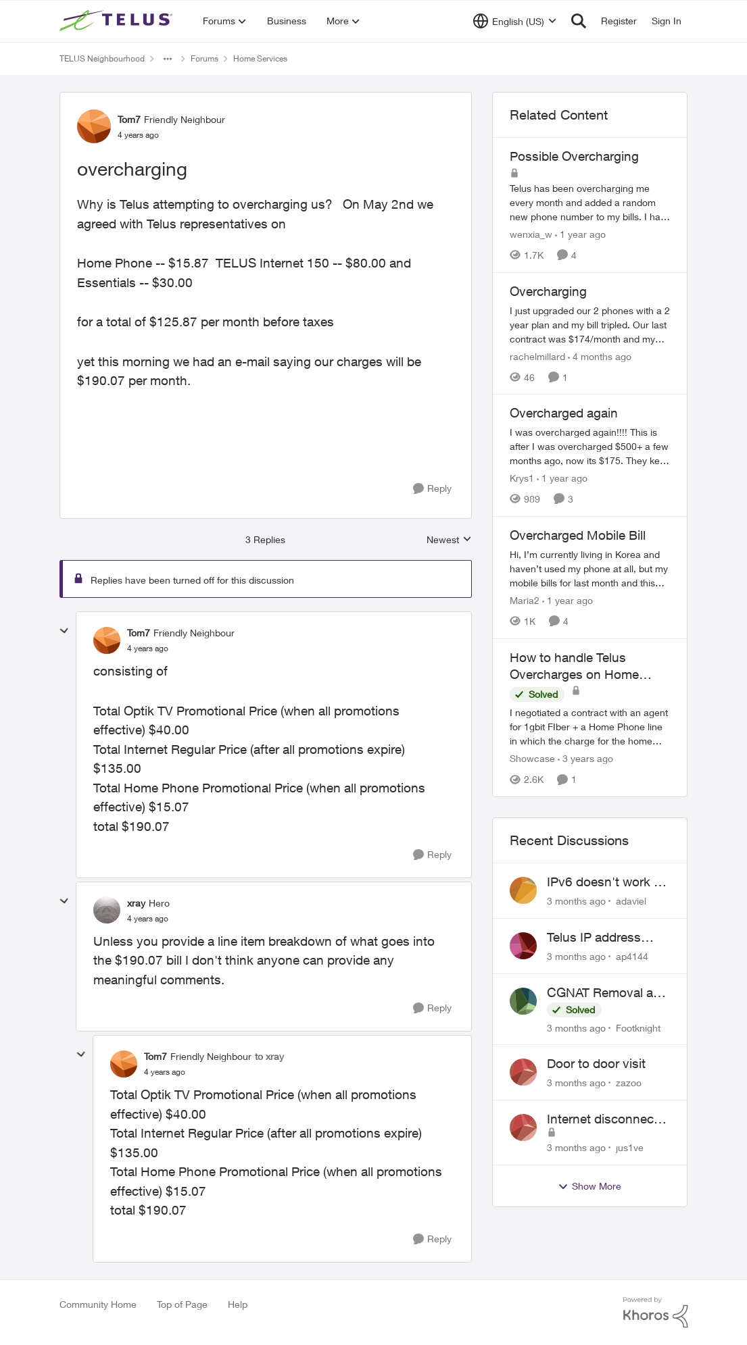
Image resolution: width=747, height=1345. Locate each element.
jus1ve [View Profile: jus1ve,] (630, 1147)
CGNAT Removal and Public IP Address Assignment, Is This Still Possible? (607, 993)
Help (237, 1304)
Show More (589, 1186)
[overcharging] (147, 648)
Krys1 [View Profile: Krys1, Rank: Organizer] (522, 478)
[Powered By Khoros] (655, 1312)
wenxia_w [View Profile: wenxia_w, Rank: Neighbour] (531, 234)
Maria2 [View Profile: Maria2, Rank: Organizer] (524, 600)
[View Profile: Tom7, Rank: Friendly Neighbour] (94, 126)
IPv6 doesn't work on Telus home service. (608, 882)
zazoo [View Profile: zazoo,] (629, 1082)
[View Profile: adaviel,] (523, 890)
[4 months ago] (599, 356)
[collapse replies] (64, 631)
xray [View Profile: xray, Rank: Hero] (136, 903)
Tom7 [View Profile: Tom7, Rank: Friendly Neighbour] (129, 119)
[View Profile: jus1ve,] (523, 1127)
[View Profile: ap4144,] (523, 945)
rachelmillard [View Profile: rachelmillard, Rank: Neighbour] (537, 355)
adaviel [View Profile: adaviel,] (631, 901)
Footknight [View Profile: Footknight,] (638, 1027)
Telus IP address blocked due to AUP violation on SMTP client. (604, 938)
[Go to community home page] (117, 21)
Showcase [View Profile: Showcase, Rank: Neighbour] (532, 758)
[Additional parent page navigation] (168, 58)
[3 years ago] (585, 758)
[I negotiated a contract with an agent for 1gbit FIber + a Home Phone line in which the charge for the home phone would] (590, 726)
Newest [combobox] (449, 540)
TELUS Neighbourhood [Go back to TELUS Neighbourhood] (102, 58)
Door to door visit (596, 1063)
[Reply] (432, 489)
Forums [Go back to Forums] (204, 58)
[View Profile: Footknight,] (523, 1001)
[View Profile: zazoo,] (523, 1072)
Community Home (98, 1304)
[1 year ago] (580, 234)
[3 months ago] (576, 901)
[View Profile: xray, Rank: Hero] (106, 909)
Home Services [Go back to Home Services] (260, 58)
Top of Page (182, 1304)
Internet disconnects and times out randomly (606, 1119)
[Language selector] (514, 20)
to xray (269, 1056)
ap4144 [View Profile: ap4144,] (632, 956)
